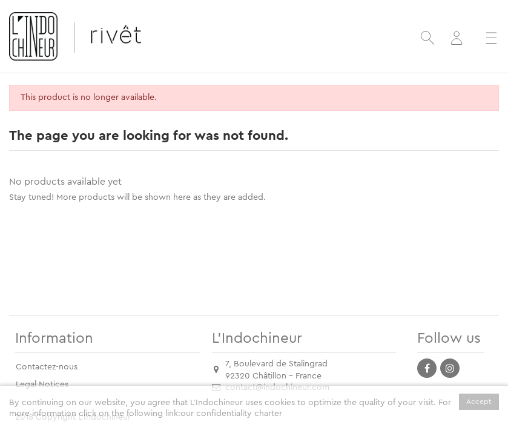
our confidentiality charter (231, 413)
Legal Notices (42, 384)
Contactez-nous (47, 367)
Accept (479, 401)
